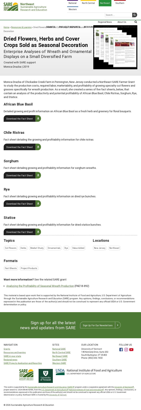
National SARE (59, 349)
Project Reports (69, 15)
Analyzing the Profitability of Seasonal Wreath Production (40, 286)
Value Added (78, 248)
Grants (50, 15)
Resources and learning (15, 352)
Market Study (37, 248)
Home (6, 27)
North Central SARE (61, 352)
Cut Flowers (10, 248)
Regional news (10, 359)
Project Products (29, 268)
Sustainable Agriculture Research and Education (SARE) (50, 387)
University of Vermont (57, 395)
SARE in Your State (125, 15)
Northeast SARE (60, 356)
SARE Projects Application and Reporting (23, 363)
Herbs (23, 248)
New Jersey (99, 248)
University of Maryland (123, 387)
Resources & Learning (97, 15)
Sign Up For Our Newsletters (98, 325)
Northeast (114, 248)
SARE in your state (12, 356)
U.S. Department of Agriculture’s (54, 389)
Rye (66, 248)
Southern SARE (59, 359)
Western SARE (59, 363)
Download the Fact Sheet (19, 118)
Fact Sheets (11, 268)
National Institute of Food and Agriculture (85, 389)
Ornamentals (54, 248)
